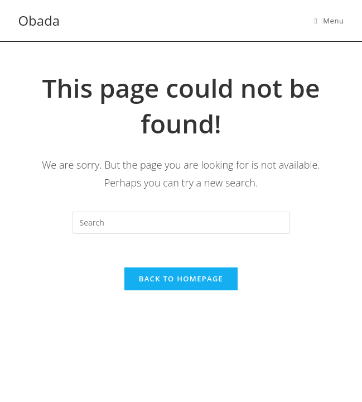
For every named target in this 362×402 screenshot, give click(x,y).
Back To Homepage (181, 279)
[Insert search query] (181, 223)
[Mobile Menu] (329, 20)
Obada (39, 20)
